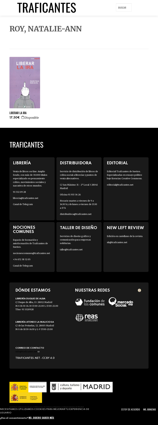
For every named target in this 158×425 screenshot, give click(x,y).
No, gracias (149, 409)
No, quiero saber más (41, 417)
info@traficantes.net (27, 351)
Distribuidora (75, 163)
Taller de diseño (78, 228)
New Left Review (125, 228)
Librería (22, 163)
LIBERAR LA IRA (17, 113)
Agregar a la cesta (23, 117)
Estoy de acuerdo (130, 409)
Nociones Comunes (24, 230)
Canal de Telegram (23, 204)
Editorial (117, 163)
